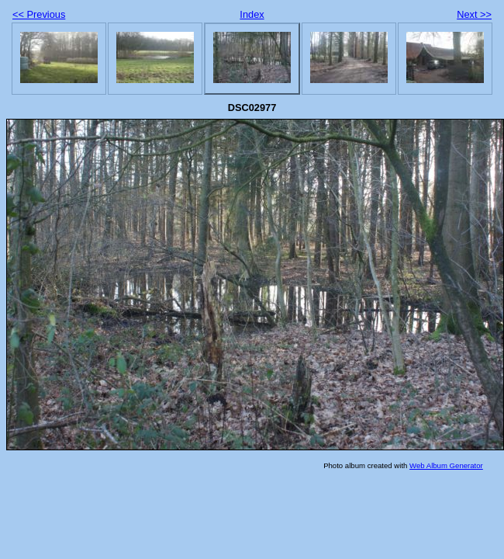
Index (252, 14)
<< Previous (38, 14)
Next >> (474, 14)
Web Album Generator (446, 465)
